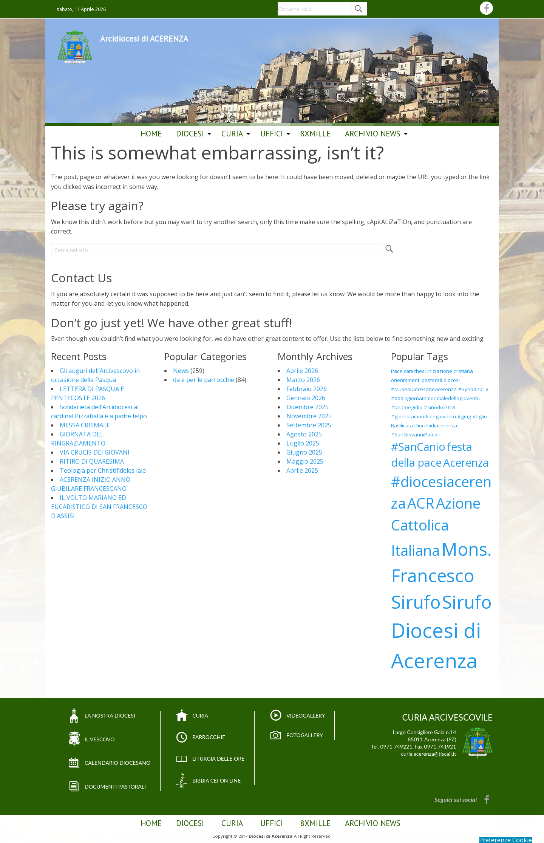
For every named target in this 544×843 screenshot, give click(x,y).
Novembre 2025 (309, 416)
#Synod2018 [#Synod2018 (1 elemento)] (473, 389)
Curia (232, 133)
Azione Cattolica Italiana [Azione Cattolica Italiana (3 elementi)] (436, 526)
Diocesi (190, 133)
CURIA (194, 716)
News (181, 371)
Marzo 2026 (303, 380)
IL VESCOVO (98, 738)
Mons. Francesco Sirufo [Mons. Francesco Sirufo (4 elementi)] (441, 575)
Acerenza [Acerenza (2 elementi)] (466, 462)
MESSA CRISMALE (85, 425)
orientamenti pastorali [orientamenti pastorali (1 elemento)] (416, 380)
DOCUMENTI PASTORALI (113, 784)
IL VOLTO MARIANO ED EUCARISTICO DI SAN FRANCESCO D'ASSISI (99, 506)
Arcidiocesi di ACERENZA (144, 47)
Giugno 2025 (304, 452)
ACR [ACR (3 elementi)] (420, 503)
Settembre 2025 (308, 425)
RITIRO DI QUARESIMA (92, 461)
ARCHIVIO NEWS (372, 133)
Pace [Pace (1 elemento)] (396, 371)
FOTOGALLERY (293, 735)
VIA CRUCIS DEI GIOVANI (95, 452)
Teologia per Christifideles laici (103, 470)
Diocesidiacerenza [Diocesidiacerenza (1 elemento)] (435, 425)
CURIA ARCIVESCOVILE (447, 717)
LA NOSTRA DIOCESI (108, 716)
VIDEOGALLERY (294, 716)
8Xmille (315, 133)
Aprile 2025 (302, 470)
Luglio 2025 (302, 443)
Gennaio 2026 (305, 398)
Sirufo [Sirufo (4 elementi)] (466, 602)
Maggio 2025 (304, 461)
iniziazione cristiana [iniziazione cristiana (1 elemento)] (450, 371)
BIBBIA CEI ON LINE (209, 778)
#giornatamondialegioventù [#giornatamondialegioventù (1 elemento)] (423, 416)
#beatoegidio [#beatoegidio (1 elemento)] (406, 407)
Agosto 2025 (304, 434)
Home (151, 133)
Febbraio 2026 (306, 389)
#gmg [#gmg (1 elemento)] (464, 416)
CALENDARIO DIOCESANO (115, 761)
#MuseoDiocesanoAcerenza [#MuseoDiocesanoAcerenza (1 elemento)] (424, 389)
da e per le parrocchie (203, 380)
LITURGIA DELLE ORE (210, 758)
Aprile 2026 (302, 371)
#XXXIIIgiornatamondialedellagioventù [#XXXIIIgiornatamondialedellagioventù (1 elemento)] (435, 398)
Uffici (271, 133)
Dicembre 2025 (307, 407)
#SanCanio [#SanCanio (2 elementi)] (418, 446)
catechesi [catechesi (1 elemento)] (415, 371)
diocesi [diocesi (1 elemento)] (452, 380)
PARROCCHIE (202, 736)
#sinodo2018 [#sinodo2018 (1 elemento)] (439, 407)
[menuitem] (151, 134)
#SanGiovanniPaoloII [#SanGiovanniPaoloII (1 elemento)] (415, 434)
